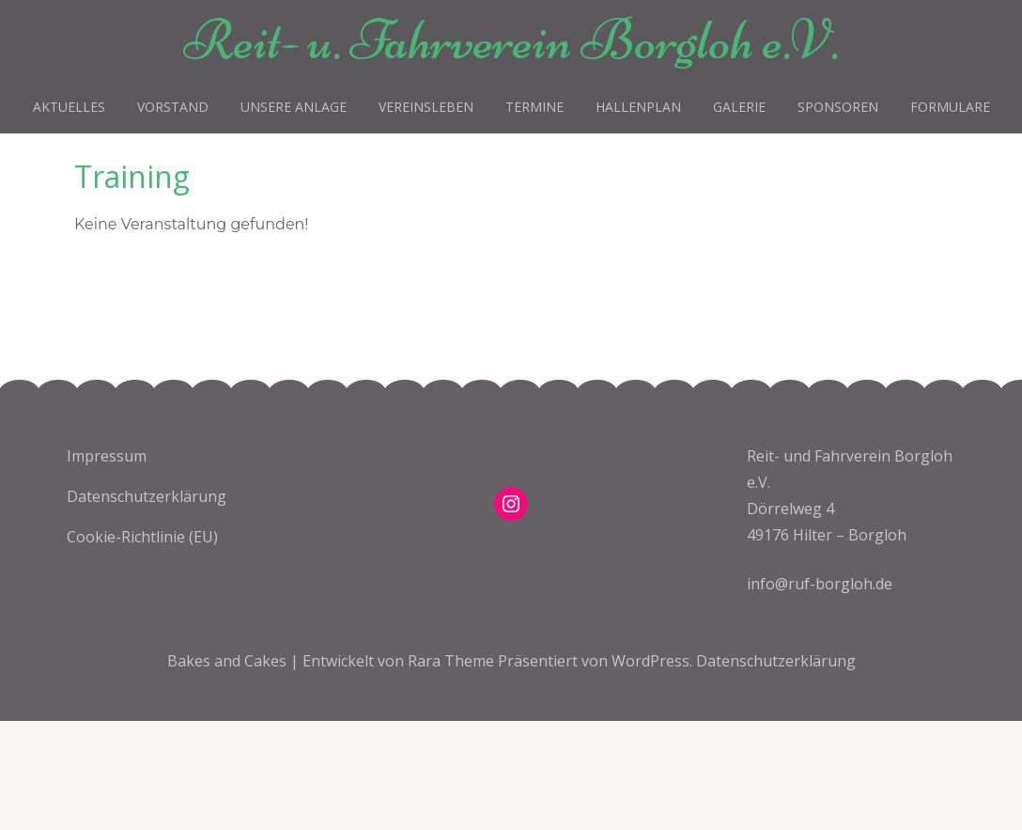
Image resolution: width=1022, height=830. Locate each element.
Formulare (950, 107)
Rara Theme (453, 660)
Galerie (739, 107)
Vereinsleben (426, 107)
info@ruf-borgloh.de (819, 583)
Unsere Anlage (293, 107)
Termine (534, 107)
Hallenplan (638, 107)
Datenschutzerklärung (146, 496)
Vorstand (173, 107)
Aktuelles (69, 107)
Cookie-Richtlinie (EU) (142, 536)
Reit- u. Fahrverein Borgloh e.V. (511, 40)
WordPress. (652, 660)
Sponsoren (837, 107)
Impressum (107, 456)
